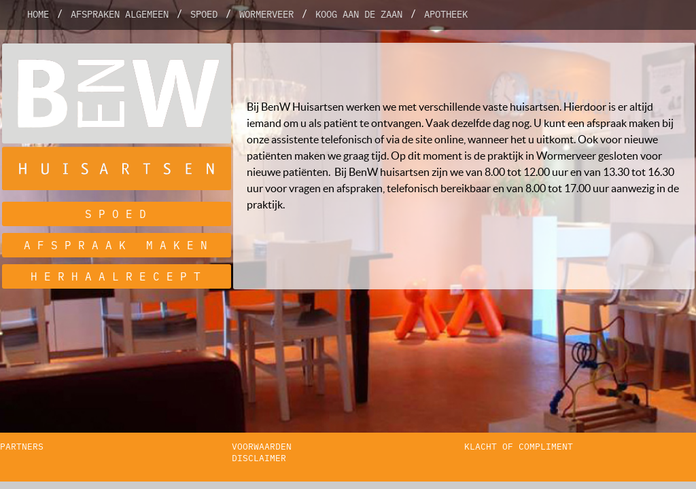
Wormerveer (266, 14)
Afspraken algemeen (120, 14)
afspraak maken (119, 245)
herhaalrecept (119, 276)
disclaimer (259, 458)
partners (22, 446)
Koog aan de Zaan (358, 14)
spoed (119, 214)
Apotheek (446, 14)
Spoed (204, 14)
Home (38, 14)
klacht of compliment (518, 446)
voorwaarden (262, 446)
